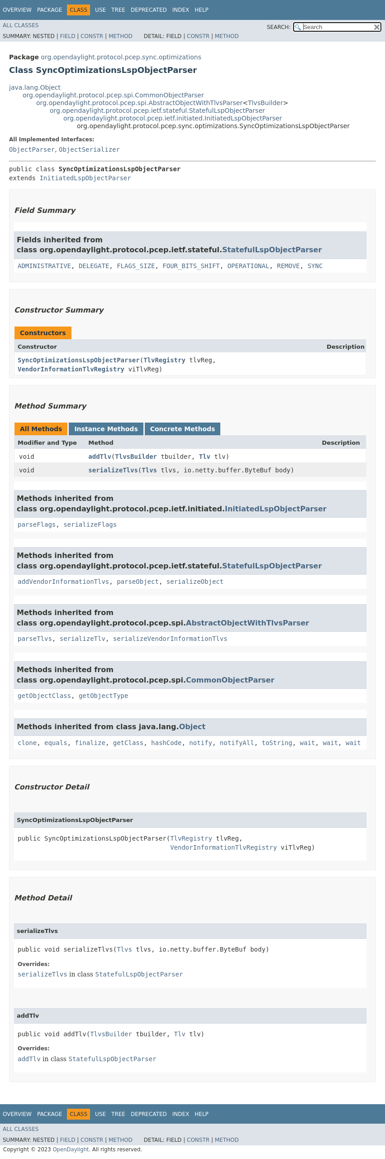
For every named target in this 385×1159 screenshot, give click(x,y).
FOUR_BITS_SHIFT (190, 265)
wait (307, 742)
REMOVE (288, 265)
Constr (92, 36)
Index (181, 10)
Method (121, 36)
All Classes (20, 25)
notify (200, 742)
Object (192, 726)
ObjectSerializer (89, 149)
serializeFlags (90, 524)
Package (49, 10)
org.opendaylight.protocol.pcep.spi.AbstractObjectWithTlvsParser (139, 102)
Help (202, 10)
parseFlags (37, 524)
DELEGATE (94, 265)
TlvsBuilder (265, 102)
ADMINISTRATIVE (44, 265)
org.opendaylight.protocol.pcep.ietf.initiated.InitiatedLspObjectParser (172, 118)
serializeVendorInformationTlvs (170, 638)
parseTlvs (35, 638)
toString (277, 742)
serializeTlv (82, 638)
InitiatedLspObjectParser (85, 178)
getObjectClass (44, 695)
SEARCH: (279, 27)
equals (55, 742)
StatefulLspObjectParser (272, 249)
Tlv (204, 456)
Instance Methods (106, 429)
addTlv (99, 456)
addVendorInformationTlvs (63, 581)
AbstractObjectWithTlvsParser (247, 623)
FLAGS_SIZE (136, 265)
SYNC (315, 265)
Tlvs (149, 470)
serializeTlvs (113, 470)
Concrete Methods (182, 429)
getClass (128, 742)
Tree (118, 10)
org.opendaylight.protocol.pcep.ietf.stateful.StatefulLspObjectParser (157, 110)
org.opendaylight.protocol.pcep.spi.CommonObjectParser (113, 95)
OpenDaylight (70, 1149)
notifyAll (237, 742)
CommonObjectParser (230, 680)
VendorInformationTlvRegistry (71, 369)
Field (67, 36)
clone (27, 742)
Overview (17, 10)
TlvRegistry (164, 360)
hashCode (166, 742)
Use (100, 10)
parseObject (138, 581)
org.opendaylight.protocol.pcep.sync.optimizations (121, 57)
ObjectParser (32, 149)
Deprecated (149, 10)
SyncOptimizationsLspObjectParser (79, 360)
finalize (90, 742)
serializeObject (194, 581)
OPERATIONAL (249, 265)
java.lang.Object (35, 87)
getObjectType (103, 695)
